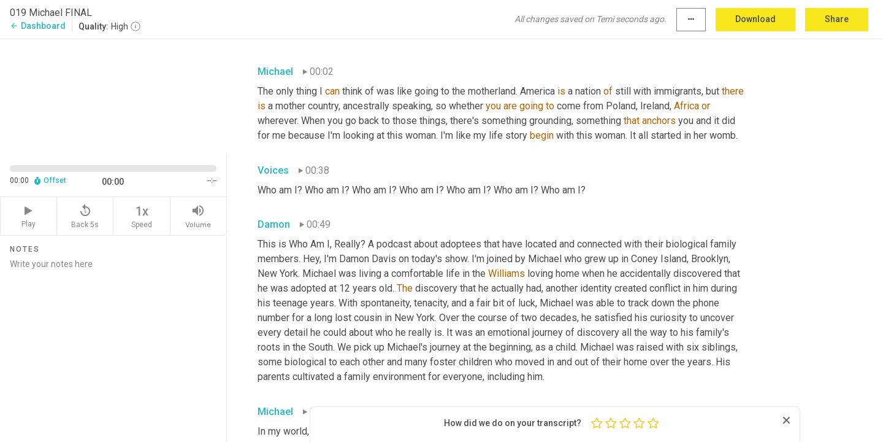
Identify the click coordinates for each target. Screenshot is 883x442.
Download (755, 19)
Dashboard (38, 26)
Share (837, 19)
